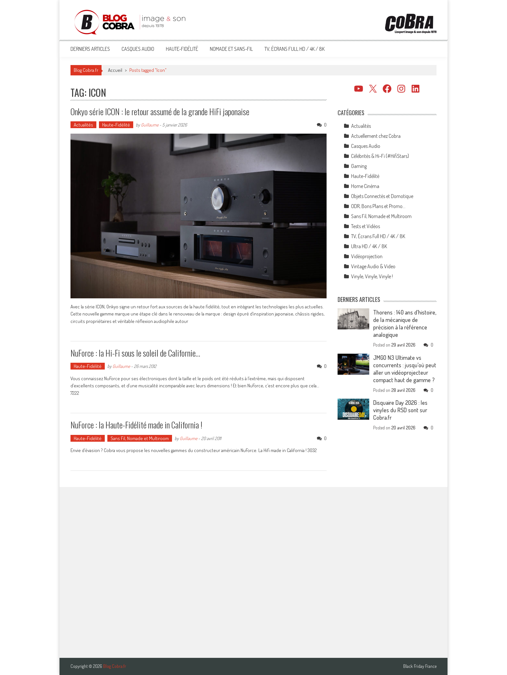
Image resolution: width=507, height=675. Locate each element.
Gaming (359, 166)
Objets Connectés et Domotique (382, 196)
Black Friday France (420, 666)
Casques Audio (138, 49)
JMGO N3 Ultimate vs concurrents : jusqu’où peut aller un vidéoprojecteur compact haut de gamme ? (404, 368)
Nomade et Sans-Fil (231, 49)
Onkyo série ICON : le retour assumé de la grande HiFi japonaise (159, 111)
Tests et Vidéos (365, 226)
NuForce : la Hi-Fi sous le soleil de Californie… (135, 353)
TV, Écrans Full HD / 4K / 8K (294, 49)
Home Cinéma (365, 186)
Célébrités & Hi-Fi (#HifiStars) (380, 156)
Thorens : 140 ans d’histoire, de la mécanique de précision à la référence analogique (404, 323)
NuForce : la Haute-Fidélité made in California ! (136, 424)
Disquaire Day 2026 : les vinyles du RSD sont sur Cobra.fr (400, 410)
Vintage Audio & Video (373, 266)
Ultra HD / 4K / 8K (369, 246)
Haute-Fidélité (182, 49)
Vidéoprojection (367, 256)
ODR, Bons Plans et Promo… (378, 206)
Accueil (115, 70)
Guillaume (149, 124)
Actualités (83, 125)
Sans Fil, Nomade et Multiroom (140, 438)
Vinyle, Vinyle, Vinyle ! (372, 276)
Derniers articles (90, 49)
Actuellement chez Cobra (376, 136)
